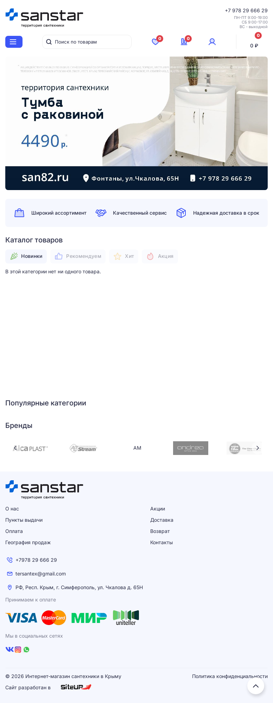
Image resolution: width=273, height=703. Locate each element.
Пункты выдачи (24, 520)
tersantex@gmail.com (40, 574)
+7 (228, 10)
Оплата (14, 531)
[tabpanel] (136, 123)
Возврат (160, 531)
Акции (157, 509)
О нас (12, 509)
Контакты (161, 542)
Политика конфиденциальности (230, 676)
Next (258, 448)
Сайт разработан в (48, 687)
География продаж (28, 542)
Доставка (161, 520)
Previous (15, 448)
